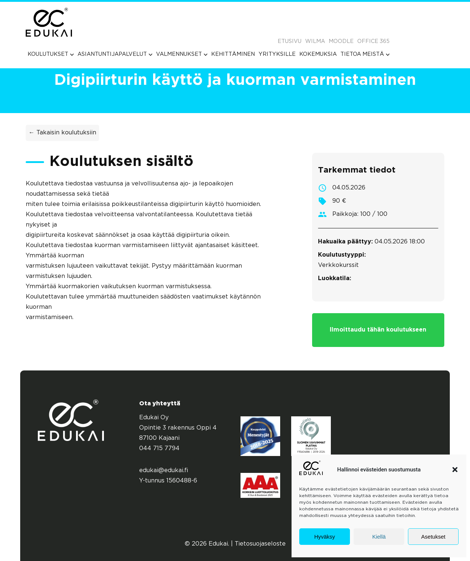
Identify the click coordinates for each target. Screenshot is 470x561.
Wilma (315, 41)
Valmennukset (181, 54)
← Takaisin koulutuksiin (62, 132)
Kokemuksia (318, 54)
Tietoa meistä (365, 54)
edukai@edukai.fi (163, 470)
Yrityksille (277, 54)
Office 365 (373, 41)
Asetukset (433, 536)
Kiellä (379, 536)
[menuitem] (51, 54)
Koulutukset (51, 54)
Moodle (341, 41)
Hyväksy (324, 536)
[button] (455, 469)
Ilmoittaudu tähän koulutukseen (378, 330)
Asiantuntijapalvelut (114, 54)
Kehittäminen (233, 54)
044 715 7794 (159, 448)
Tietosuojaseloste (260, 544)
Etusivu (289, 41)
